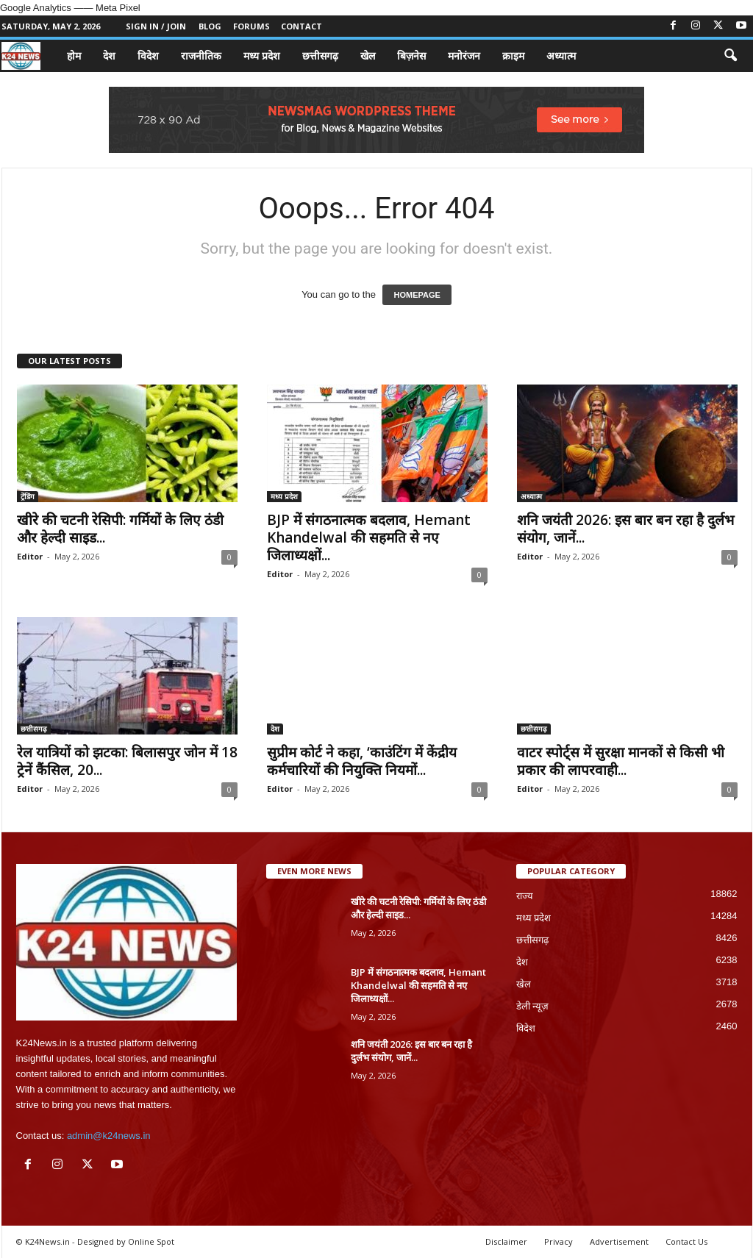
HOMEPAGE (416, 294)
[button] (730, 56)
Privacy (558, 1241)
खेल (367, 55)
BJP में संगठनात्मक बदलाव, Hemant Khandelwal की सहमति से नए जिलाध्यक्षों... (369, 537)
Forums (251, 26)
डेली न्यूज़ (532, 1006)
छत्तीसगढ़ (320, 55)
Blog (210, 26)
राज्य (524, 895)
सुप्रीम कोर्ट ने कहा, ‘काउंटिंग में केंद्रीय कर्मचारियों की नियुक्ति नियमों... (362, 761)
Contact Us (686, 1241)
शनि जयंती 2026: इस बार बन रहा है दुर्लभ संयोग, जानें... (625, 528)
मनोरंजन (464, 55)
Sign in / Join (156, 26)
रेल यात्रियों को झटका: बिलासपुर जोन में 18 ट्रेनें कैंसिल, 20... (127, 761)
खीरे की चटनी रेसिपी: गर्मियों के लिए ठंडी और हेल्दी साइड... (120, 528)
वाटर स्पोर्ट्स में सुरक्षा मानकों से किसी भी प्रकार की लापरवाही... (620, 761)
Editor (30, 556)
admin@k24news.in (109, 1135)
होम (74, 55)
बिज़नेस (411, 55)
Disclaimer (506, 1241)
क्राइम (513, 55)
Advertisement (619, 1241)
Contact (301, 26)
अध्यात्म (561, 55)
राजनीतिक (201, 55)
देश (109, 55)
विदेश (148, 55)
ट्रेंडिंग (28, 496)
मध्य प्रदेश (261, 55)
